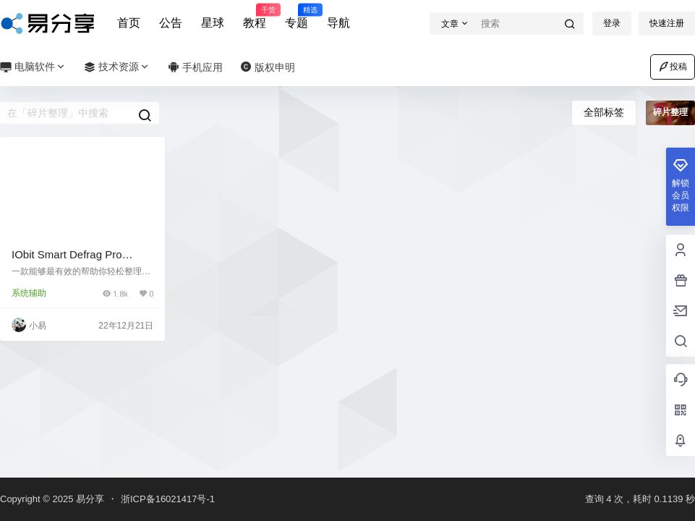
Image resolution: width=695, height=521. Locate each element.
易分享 (88, 499)
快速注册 (666, 23)
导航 (338, 23)
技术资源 (117, 67)
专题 (296, 17)
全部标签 (604, 112)
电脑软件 (33, 67)
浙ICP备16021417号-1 (168, 499)
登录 (612, 23)
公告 (170, 23)
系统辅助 (29, 293)
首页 (128, 23)
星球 (212, 23)
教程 (254, 17)
